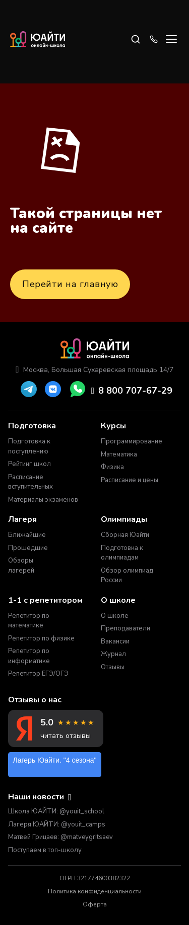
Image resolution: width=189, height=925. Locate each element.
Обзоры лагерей (21, 565)
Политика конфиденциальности (95, 891)
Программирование (131, 441)
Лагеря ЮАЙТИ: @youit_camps (56, 824)
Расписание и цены (129, 480)
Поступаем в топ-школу (45, 850)
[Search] (136, 39)
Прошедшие (28, 547)
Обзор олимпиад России (127, 575)
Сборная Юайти (125, 534)
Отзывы (112, 667)
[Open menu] (171, 39)
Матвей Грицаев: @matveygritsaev (60, 837)
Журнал (113, 654)
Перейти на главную (70, 284)
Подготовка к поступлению (29, 446)
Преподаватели (125, 628)
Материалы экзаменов (43, 499)
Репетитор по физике (41, 638)
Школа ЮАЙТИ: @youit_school (56, 811)
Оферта (95, 904)
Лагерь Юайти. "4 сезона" (55, 760)
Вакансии (115, 641)
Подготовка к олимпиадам (122, 553)
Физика (112, 467)
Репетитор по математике (28, 620)
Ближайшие (27, 534)
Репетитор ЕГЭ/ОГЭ (38, 673)
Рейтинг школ (29, 464)
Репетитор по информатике (29, 656)
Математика (119, 454)
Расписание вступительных (30, 482)
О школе (115, 615)
